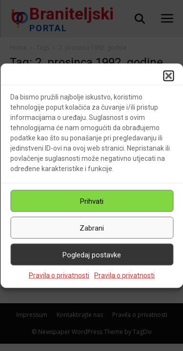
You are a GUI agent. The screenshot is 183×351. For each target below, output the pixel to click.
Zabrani (92, 227)
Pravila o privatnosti (59, 275)
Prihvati (91, 200)
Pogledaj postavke (91, 254)
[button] (168, 76)
